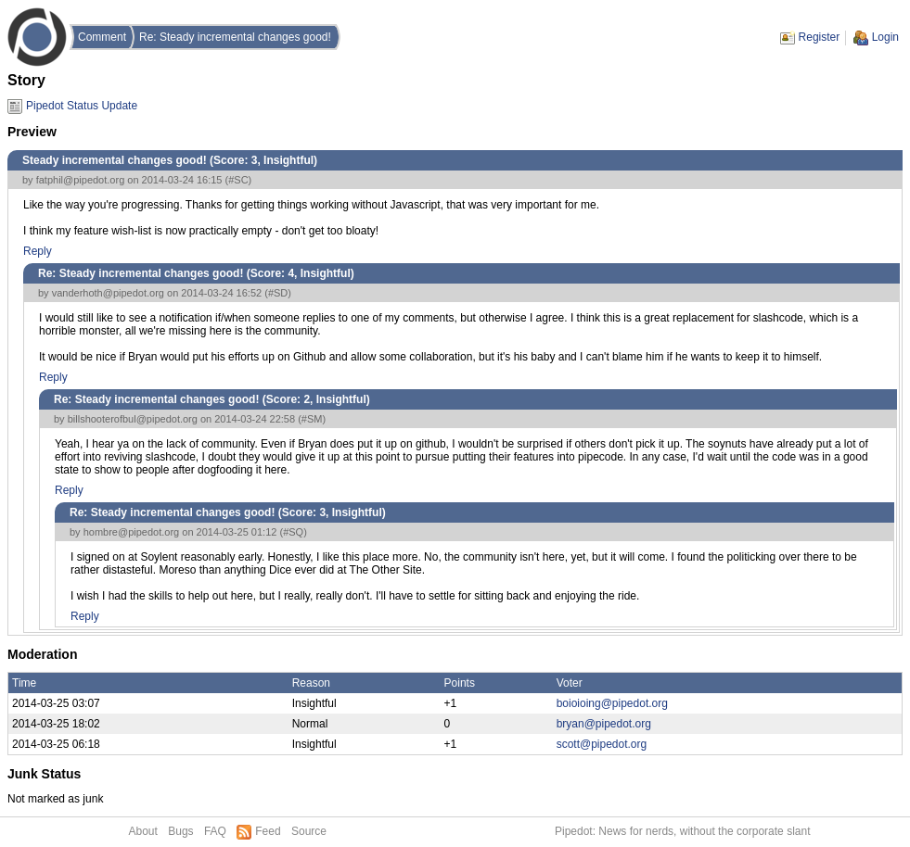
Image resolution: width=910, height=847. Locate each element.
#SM (312, 418)
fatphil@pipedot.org (80, 179)
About (143, 831)
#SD (278, 292)
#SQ (293, 531)
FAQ (215, 831)
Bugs (180, 831)
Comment (102, 37)
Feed (267, 831)
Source (309, 831)
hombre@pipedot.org (131, 531)
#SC (238, 179)
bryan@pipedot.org (604, 723)
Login (885, 37)
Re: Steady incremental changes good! (235, 37)
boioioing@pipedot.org (612, 703)
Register (819, 37)
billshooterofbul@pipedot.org (133, 418)
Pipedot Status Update (81, 105)
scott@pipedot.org (602, 744)
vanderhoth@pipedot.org (108, 292)
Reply (37, 251)
